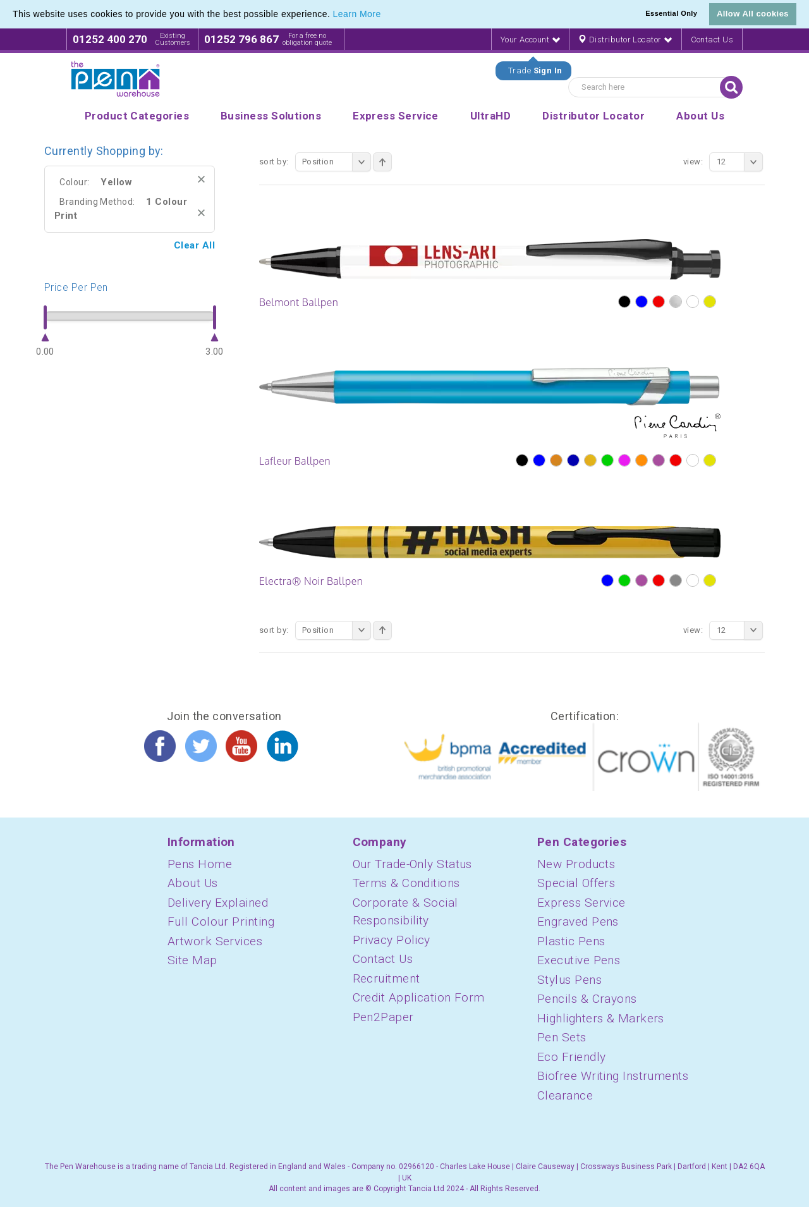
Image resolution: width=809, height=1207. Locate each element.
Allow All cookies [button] (753, 13)
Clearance (565, 1095)
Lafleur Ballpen (295, 461)
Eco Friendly (571, 1057)
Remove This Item (201, 179)
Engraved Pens (578, 921)
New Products (576, 864)
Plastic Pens (571, 941)
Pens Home (199, 864)
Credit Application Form (419, 997)
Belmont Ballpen (298, 302)
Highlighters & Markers (600, 1018)
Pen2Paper (383, 1017)
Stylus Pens (569, 979)
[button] (385, 15)
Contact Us (712, 39)
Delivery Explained (217, 902)
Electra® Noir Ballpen (311, 581)
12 (740, 161)
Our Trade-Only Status (412, 864)
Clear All (194, 245)
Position (336, 161)
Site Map (192, 960)
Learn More (357, 14)
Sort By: (274, 161)
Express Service (581, 902)
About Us (192, 883)
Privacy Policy (391, 940)
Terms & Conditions (406, 883)
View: (693, 161)
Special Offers (576, 883)
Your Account (530, 39)
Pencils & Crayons (587, 998)
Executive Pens (578, 960)
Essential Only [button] (671, 13)
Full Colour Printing (220, 921)
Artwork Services (214, 941)
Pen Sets (562, 1037)
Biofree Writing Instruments (612, 1076)
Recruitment (386, 978)
